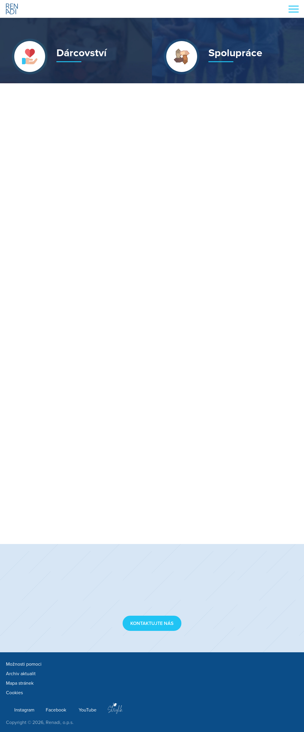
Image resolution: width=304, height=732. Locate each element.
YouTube (87, 710)
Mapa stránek (20, 683)
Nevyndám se (192, 239)
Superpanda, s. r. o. (148, 285)
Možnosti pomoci (24, 664)
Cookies (14, 693)
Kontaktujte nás (152, 623)
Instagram (24, 710)
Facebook (56, 710)
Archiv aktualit (21, 674)
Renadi (12, 9)
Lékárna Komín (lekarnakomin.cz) (164, 489)
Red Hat (176, 231)
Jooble (133, 307)
